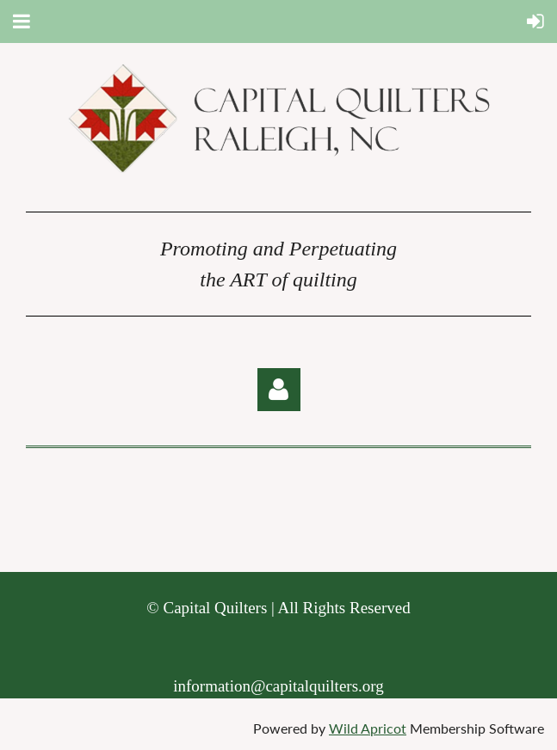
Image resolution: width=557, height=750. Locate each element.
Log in (278, 389)
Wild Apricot (367, 728)
